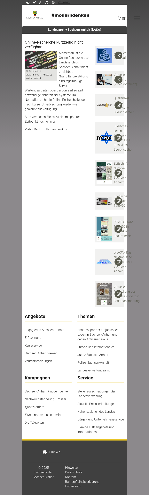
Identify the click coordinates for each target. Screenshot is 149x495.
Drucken (51, 452)
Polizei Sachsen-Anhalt (93, 362)
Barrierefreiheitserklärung (82, 482)
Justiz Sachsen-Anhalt (92, 355)
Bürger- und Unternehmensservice (100, 419)
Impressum (73, 486)
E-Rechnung (33, 338)
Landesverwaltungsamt (93, 370)
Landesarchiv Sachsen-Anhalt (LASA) (74, 30)
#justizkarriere (34, 407)
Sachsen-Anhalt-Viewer (41, 353)
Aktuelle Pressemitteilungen (96, 404)
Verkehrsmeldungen (38, 361)
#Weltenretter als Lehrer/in (43, 415)
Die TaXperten (34, 422)
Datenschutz (73, 472)
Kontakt (70, 477)
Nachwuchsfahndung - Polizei (45, 399)
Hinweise (71, 468)
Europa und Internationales (95, 347)
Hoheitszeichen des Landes (96, 411)
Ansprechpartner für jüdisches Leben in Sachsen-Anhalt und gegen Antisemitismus (97, 334)
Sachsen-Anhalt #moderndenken (47, 391)
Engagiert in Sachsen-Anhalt (44, 330)
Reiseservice (33, 345)
